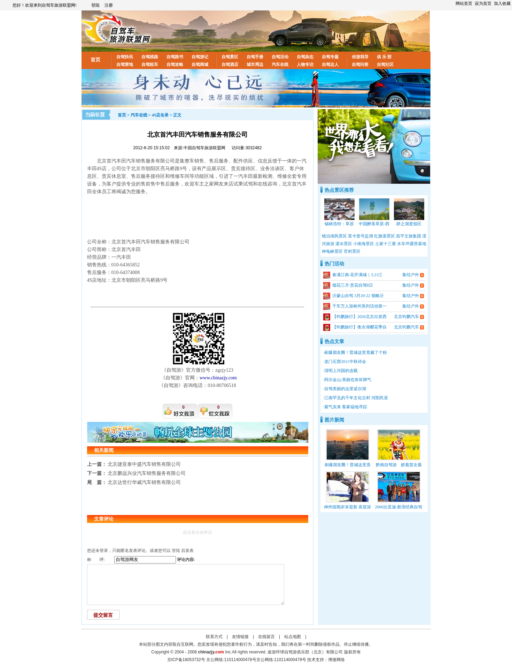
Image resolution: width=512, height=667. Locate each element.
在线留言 (266, 636)
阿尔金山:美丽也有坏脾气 (347, 379)
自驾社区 (385, 64)
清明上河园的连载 (341, 370)
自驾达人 (330, 64)
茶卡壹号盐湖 (360, 236)
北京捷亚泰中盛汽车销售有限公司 (144, 464)
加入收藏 (502, 3)
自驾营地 (124, 64)
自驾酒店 (230, 64)
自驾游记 (200, 56)
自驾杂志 (305, 56)
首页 (95, 59)
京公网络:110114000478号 (281, 659)
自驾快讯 (124, 56)
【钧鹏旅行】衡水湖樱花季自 (359, 327)
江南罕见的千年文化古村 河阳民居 (356, 397)
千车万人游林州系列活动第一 (359, 306)
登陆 (95, 5)
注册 (108, 5)
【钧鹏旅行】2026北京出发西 (359, 316)
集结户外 (410, 274)
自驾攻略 (174, 64)
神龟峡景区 (332, 251)
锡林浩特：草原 (339, 223)
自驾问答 (360, 64)
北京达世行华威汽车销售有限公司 (144, 482)
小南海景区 (363, 243)
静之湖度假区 (408, 223)
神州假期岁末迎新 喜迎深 (347, 507)
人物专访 (305, 64)
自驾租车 (149, 64)
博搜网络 (336, 659)
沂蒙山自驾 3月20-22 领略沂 (358, 295)
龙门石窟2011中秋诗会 (345, 361)
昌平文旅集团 (408, 236)
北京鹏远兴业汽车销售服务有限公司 (147, 473)
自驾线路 (149, 56)
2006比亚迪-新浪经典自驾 (398, 507)
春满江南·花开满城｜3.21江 (357, 274)
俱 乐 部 (384, 56)
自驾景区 (230, 56)
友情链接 (240, 636)
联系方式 (214, 636)
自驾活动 (280, 56)
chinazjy (211, 652)
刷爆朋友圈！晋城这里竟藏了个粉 (355, 352)
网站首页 (464, 3)
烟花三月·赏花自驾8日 (352, 285)
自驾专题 (330, 56)
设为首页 (483, 3)
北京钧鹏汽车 (406, 316)
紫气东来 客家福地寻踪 (345, 406)
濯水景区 (343, 243)
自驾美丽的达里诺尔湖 (345, 388)
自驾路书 (174, 56)
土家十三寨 (385, 243)
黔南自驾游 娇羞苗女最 (399, 464)
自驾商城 (200, 64)
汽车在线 (280, 64)
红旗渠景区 (384, 236)
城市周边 (255, 64)
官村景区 (352, 251)
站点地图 (292, 636)
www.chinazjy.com (218, 377)
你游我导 (360, 56)
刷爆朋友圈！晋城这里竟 (348, 464)
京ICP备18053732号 (186, 659)
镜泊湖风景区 (334, 236)
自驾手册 (255, 56)
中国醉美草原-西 (374, 223)
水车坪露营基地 (411, 243)
